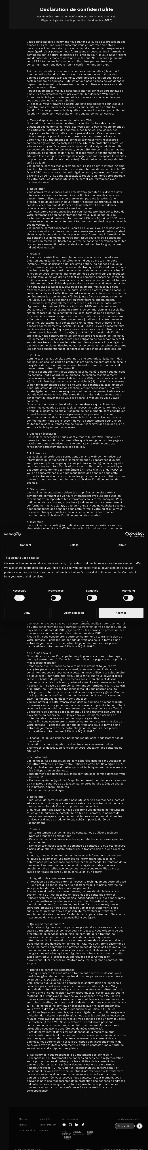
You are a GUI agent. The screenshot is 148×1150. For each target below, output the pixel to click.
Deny (27, 612)
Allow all (120, 612)
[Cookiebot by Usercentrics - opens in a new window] (128, 534)
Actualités (44, 1119)
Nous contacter (47, 1125)
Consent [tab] (25, 544)
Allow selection (74, 612)
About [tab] (122, 544)
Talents (23, 1125)
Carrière (43, 1130)
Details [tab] (74, 544)
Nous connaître (27, 1130)
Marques (23, 1119)
